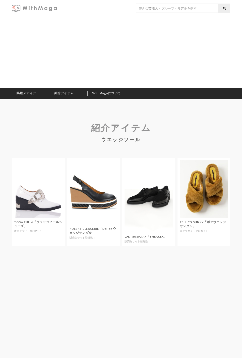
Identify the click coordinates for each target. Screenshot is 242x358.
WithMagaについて (106, 93)
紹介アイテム (64, 93)
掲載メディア (26, 93)
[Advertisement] (121, 52)
